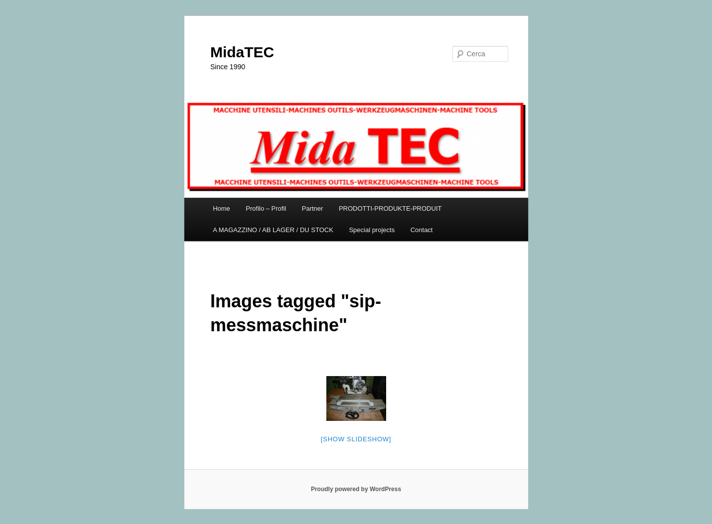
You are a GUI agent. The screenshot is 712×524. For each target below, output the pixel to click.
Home (221, 208)
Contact (422, 230)
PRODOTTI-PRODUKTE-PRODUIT (390, 208)
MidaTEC (242, 52)
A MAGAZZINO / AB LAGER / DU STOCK (273, 230)
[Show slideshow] (356, 439)
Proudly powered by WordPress (356, 489)
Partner (312, 208)
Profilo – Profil (266, 208)
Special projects (372, 230)
